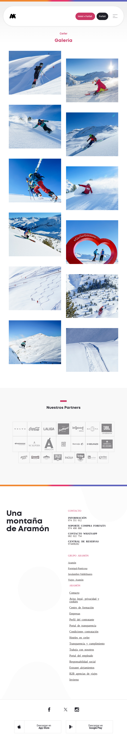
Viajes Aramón (75, 579)
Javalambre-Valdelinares (80, 574)
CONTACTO (74, 592)
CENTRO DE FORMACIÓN (81, 607)
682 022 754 (75, 536)
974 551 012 (75, 520)
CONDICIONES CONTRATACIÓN (83, 631)
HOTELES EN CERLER (79, 637)
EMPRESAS (74, 613)
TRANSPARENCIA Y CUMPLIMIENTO (87, 643)
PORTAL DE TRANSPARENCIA (82, 625)
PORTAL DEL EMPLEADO (81, 655)
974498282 (73, 543)
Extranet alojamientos (81, 667)
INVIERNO (74, 679)
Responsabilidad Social (82, 661)
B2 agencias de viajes (83, 673)
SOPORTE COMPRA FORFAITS (87, 525)
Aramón (72, 562)
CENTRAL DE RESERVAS (83, 541)
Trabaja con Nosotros (81, 649)
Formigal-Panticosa (77, 568)
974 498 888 (75, 528)
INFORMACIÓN (77, 517)
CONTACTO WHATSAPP (82, 533)
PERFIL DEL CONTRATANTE (81, 619)
